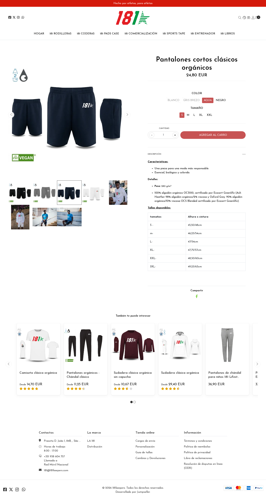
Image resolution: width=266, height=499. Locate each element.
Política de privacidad (197, 452)
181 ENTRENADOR (203, 33)
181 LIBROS (228, 33)
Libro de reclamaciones (198, 458)
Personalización (145, 446)
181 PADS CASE (109, 33)
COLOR (197, 93)
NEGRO (221, 100)
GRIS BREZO (191, 100)
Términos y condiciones (198, 441)
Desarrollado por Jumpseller (133, 492)
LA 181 (91, 441)
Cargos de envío (145, 441)
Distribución (94, 446)
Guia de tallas (144, 452)
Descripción (197, 154)
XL (201, 115)
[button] (244, 18)
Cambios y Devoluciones (150, 458)
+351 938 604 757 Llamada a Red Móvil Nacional (56, 460)
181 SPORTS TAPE (174, 33)
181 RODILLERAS (60, 33)
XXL (209, 115)
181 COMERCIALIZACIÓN (141, 33)
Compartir (197, 290)
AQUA (208, 100)
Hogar (39, 33)
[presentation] (11, 115)
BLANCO (173, 100)
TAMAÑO (197, 108)
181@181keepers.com (56, 470)
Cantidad (164, 128)
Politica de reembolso (197, 446)
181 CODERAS (85, 33)
